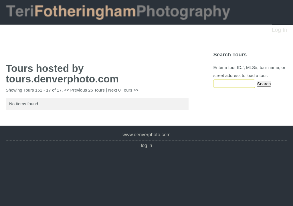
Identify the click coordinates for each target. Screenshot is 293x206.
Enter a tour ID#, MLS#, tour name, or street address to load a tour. (249, 71)
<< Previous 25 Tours (84, 90)
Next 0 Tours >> (123, 90)
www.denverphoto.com (146, 134)
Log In (279, 30)
